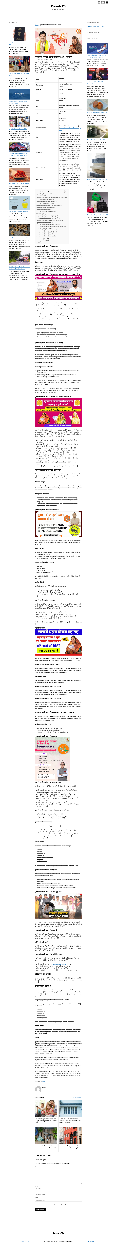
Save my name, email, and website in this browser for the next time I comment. (55, 1204)
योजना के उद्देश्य (43, 195)
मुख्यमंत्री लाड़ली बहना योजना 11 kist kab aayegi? (49, 218)
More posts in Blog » (77, 1097)
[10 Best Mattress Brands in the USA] (96, 165)
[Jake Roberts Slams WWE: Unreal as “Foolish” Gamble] (97, 74)
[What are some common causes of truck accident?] (19, 94)
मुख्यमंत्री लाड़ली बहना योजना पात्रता (46, 228)
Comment (37, 1166)
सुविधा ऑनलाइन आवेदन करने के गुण (47, 199)
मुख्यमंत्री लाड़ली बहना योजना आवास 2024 (48, 211)
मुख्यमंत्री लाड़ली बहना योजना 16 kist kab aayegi (49, 217)
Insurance (64, 14)
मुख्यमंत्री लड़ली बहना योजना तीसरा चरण (46, 207)
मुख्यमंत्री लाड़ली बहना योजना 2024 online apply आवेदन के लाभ (53, 226)
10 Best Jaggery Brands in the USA (97, 112)
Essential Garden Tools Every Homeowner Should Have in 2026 (46, 1147)
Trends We (58, 6)
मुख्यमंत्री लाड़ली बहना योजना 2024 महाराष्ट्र (47, 201)
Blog (79, 14)
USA (47, 14)
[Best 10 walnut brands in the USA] (19, 230)
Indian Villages (24, 1241)
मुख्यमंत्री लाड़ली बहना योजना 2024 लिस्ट (47, 236)
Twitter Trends (97, 14)
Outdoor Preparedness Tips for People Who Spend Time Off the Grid (46, 1121)
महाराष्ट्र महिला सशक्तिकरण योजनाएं (47, 203)
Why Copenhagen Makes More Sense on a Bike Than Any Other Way (70, 1148)
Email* (36, 1191)
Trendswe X (91, 1241)
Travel (42, 14)
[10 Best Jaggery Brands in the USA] (97, 105)
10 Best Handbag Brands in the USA (97, 215)
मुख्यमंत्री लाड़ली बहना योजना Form (45, 223)
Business (52, 14)
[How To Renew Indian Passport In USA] (19, 34)
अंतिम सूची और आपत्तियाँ (43, 238)
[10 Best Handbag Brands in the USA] (97, 203)
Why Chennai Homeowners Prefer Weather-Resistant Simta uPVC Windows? (70, 1121)
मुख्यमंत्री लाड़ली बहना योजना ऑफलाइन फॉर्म (48, 230)
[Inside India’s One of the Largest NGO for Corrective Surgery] (97, 48)
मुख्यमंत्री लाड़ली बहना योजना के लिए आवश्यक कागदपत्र (49, 205)
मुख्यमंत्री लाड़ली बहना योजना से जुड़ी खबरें (47, 232)
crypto (24, 14)
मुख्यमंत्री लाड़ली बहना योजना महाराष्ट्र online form (50, 224)
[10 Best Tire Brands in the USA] (97, 132)
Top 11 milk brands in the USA (18, 129)
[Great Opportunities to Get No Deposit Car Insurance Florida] (19, 147)
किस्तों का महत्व (40, 213)
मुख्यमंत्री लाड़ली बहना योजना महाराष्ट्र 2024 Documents (50, 220)
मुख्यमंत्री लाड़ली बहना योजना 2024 (45, 194)
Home (58, 14)
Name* (36, 1186)
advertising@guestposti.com (95, 26)
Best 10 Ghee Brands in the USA (18, 211)
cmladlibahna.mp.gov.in (59, 964)
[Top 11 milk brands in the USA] (19, 122)
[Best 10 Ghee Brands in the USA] (19, 203)
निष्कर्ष (39, 242)
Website (37, 1197)
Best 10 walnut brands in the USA (19, 238)
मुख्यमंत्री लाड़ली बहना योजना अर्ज (45, 234)
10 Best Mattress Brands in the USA (97, 179)
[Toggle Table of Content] (65, 191)
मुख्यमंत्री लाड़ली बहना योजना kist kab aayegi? (49, 215)
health (18, 14)
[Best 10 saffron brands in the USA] (19, 175)
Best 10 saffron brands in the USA (19, 183)
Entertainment (87, 14)
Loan (70, 14)
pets (75, 14)
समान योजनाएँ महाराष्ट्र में (43, 240)
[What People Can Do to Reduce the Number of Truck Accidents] (19, 258)
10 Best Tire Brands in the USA (96, 140)
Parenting (31, 14)
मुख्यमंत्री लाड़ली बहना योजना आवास (45, 209)
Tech (37, 14)
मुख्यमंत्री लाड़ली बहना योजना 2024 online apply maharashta (52, 197)
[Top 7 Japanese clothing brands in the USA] (19, 64)
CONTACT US (58, 18)
